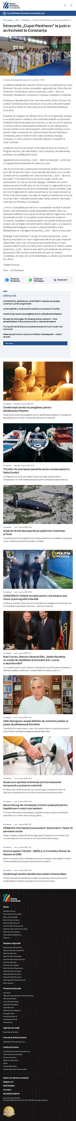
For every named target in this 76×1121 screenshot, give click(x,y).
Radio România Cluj (10, 951)
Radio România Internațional (13, 924)
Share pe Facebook (15, 283)
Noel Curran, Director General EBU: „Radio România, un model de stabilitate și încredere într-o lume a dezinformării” (38, 639)
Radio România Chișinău (11, 930)
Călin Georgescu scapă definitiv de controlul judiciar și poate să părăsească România (38, 702)
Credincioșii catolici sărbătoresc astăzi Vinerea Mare (38, 872)
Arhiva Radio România (11, 999)
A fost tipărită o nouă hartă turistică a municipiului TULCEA (38, 311)
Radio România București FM (13, 948)
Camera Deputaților (10, 1064)
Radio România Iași (10, 960)
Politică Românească (10, 1002)
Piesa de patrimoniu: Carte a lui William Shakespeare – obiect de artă (38, 334)
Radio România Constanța (12, 954)
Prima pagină (8, 20)
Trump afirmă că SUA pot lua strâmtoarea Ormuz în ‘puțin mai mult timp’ (38, 329)
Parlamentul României (11, 1058)
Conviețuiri (7, 991)
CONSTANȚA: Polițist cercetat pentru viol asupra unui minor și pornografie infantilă (38, 577)
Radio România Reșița (11, 963)
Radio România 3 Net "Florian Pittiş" (15, 927)
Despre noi (8, 1080)
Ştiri (17, 20)
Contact (7, 1088)
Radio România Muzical (11, 921)
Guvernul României (10, 1055)
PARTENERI (8, 1084)
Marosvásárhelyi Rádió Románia (14, 978)
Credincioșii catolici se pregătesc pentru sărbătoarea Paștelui (38, 316)
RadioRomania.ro (9, 909)
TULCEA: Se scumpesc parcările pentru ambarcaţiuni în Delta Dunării (38, 450)
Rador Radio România (10, 1030)
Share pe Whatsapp (39, 283)
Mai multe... (10, 341)
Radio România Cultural (11, 918)
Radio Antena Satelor (10, 915)
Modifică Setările (11, 1092)
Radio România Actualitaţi (12, 912)
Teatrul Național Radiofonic (12, 933)
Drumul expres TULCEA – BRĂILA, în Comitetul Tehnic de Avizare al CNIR (38, 851)
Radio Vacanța (8, 981)
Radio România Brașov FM (12, 945)
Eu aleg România (9, 1011)
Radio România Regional (11, 1008)
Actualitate (25, 20)
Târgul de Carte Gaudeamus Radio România (18, 993)
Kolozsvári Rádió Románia (12, 975)
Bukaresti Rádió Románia (12, 972)
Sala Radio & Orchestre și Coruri (14, 1040)
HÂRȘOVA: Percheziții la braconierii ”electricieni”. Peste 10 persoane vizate (38, 828)
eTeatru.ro (6, 936)
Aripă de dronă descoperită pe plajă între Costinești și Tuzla (38, 512)
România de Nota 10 (10, 1014)
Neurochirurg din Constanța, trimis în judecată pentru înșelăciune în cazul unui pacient (38, 805)
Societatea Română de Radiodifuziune (16, 1049)
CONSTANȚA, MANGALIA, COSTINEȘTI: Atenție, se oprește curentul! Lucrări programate (38, 305)
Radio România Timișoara (12, 969)
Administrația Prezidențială (12, 1052)
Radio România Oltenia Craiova (14, 957)
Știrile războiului (8, 1005)
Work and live (7, 1020)
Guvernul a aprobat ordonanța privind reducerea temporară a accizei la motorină (38, 763)
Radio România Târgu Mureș (13, 966)
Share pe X (62, 283)
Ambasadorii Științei (10, 1017)
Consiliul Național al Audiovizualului (15, 1067)
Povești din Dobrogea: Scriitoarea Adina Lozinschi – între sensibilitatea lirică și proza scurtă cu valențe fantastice (38, 323)
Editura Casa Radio (9, 996)
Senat (5, 1061)
